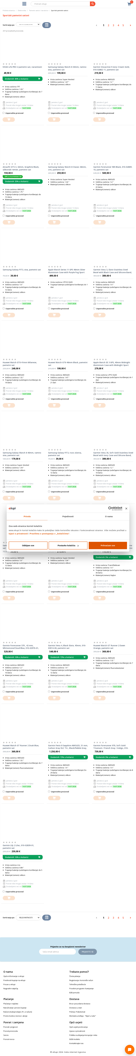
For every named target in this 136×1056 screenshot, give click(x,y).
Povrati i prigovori (10, 1027)
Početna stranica (9, 10)
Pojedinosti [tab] (68, 516)
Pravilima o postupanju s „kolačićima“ (49, 533)
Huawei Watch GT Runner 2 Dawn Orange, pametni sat (109, 646)
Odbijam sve (28, 545)
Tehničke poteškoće (77, 984)
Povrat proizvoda (10, 1031)
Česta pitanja (74, 976)
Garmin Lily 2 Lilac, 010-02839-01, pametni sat (18, 846)
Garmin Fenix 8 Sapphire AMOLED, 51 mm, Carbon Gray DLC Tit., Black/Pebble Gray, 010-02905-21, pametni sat (68, 747)
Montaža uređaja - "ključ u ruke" (82, 1016)
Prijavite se (87, 951)
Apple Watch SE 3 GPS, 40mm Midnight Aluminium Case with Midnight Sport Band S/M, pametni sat (111, 364)
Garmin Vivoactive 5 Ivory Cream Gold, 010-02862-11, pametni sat (111, 68)
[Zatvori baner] (126, 508)
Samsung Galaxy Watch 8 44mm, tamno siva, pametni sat (67, 68)
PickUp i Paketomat (77, 1012)
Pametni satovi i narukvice (38, 10)
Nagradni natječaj (10, 988)
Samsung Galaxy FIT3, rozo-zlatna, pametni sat (65, 454)
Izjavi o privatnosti (18, 533)
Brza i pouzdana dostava (79, 1003)
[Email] (57, 952)
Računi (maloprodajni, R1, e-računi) (17, 1012)
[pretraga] (92, 4)
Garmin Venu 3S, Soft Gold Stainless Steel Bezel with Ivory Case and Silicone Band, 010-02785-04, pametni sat (113, 454)
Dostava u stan (75, 1007)
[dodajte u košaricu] (9, 119)
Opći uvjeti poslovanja (78, 1027)
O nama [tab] (109, 516)
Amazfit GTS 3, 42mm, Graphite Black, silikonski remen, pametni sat (21, 168)
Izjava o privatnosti (77, 1031)
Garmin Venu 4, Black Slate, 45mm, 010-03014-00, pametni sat (67, 646)
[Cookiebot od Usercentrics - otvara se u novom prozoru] (110, 508)
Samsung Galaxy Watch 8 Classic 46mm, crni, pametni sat (67, 168)
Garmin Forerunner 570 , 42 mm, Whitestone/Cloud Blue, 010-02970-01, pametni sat (21, 647)
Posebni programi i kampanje (81, 988)
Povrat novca (8, 1039)
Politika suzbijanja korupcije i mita (83, 1035)
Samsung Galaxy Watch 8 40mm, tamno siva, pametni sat (22, 454)
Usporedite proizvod (13, 113)
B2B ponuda (74, 992)
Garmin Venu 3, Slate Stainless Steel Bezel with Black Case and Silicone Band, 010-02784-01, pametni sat (112, 271)
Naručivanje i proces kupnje (14, 1007)
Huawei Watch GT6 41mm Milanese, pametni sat (20, 363)
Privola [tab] (27, 516)
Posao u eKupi (9, 984)
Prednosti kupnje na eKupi (14, 980)
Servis (6, 1035)
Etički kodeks (74, 1039)
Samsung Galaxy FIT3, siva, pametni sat (22, 269)
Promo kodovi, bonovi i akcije (15, 1016)
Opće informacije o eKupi (13, 976)
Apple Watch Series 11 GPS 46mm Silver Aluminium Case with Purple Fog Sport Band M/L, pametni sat (66, 271)
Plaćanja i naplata (10, 1003)
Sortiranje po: (9, 25)
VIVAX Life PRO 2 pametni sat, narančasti (22, 67)
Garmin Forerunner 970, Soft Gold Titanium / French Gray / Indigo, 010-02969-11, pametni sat (110, 747)
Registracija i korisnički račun (81, 980)
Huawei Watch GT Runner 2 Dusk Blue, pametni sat (21, 746)
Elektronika (22, 10)
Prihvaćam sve (108, 545)
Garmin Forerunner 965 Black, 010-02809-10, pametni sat (112, 168)
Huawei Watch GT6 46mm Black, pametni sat (67, 363)
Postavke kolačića (68, 545)
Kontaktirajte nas (76, 1043)
